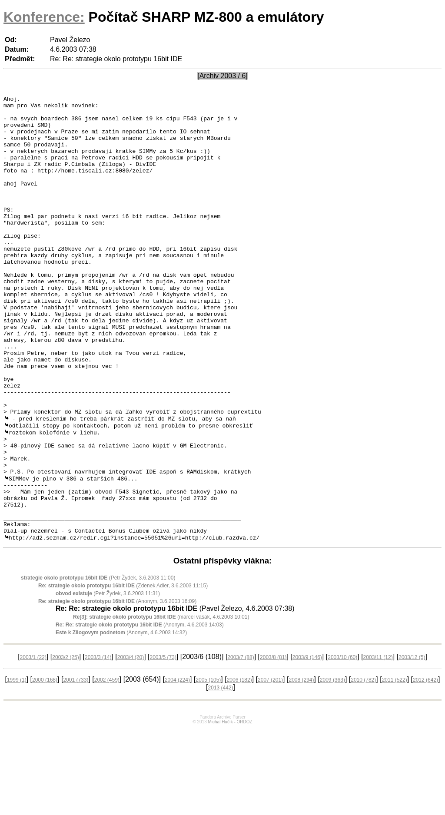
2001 (75, 766)
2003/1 (33, 744)
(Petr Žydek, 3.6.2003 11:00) (98, 664)
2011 (394, 766)
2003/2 (65, 744)
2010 (363, 766)
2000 (44, 766)
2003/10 (342, 744)
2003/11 (378, 744)
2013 (220, 774)
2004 (177, 766)
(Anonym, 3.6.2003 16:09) (117, 688)
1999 (17, 766)
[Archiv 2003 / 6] (222, 76)
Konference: (44, 17)
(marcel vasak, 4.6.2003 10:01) (161, 703)
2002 (107, 766)
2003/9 (307, 744)
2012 (425, 766)
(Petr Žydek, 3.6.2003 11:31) (108, 680)
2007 (270, 766)
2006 (239, 766)
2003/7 (240, 744)
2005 (208, 766)
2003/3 (98, 744)
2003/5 (163, 744)
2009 (332, 766)
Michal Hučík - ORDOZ (230, 808)
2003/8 (273, 744)
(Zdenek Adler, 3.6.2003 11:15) (123, 672)
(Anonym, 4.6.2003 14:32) (121, 719)
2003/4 (130, 744)
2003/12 (412, 744)
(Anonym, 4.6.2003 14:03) (140, 711)
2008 (301, 766)
